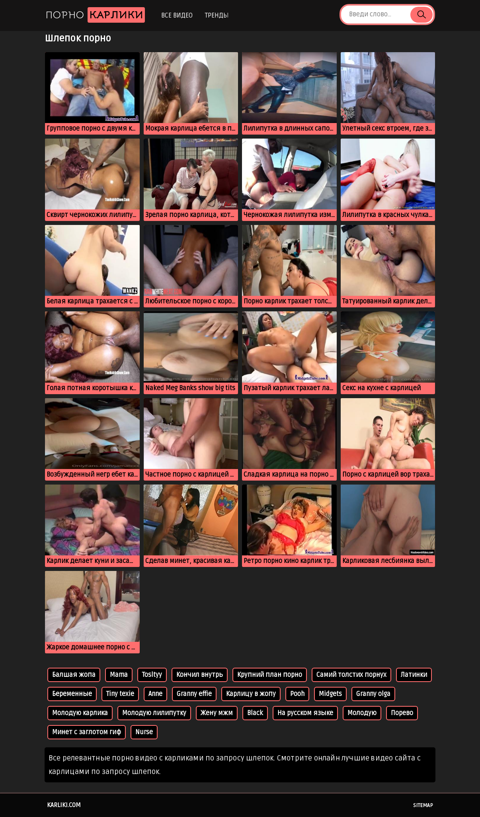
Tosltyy (152, 675)
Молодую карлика (80, 713)
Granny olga (373, 694)
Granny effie (194, 694)
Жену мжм (217, 713)
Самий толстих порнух (351, 675)
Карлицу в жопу (251, 694)
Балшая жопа (74, 675)
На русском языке (305, 713)
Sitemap (423, 805)
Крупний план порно (269, 675)
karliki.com (64, 805)
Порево (402, 713)
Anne (155, 694)
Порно (95, 15)
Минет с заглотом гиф (86, 732)
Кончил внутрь (199, 675)
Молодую (362, 713)
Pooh (297, 694)
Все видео (177, 16)
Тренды (216, 16)
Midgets (330, 694)
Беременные (72, 694)
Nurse (144, 732)
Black (255, 713)
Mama (119, 675)
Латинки (414, 675)
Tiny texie (120, 694)
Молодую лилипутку (154, 713)
